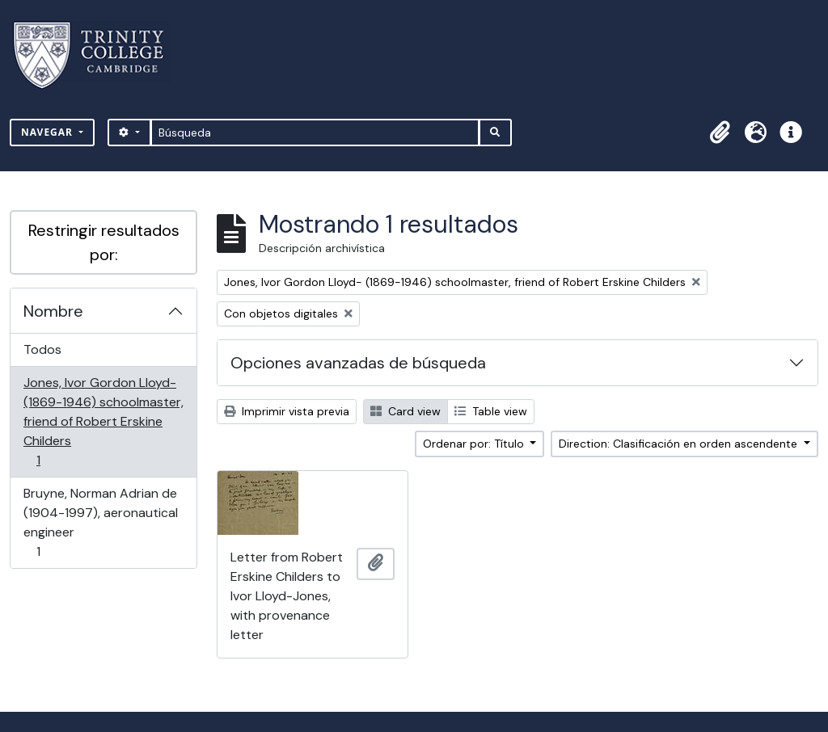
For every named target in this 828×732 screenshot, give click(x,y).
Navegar (48, 132)
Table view (490, 411)
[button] (719, 132)
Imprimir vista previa (286, 411)
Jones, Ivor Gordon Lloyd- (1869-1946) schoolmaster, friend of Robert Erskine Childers (103, 421)
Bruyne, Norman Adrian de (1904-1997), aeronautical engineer (100, 522)
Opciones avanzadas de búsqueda (358, 362)
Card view (405, 411)
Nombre (53, 311)
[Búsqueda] (314, 132)
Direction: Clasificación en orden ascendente (680, 443)
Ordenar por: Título (475, 443)
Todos (42, 349)
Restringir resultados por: (104, 242)
